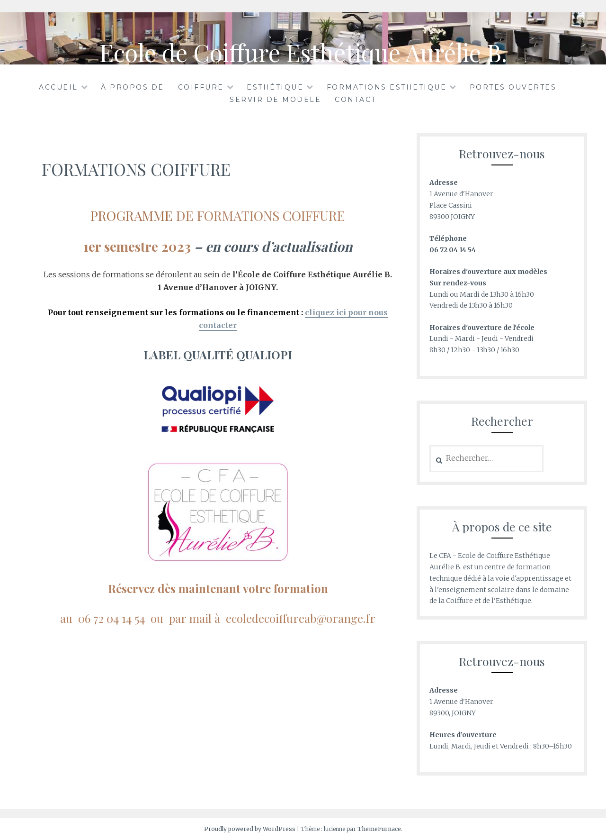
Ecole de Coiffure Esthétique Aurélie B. (303, 52)
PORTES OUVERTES (513, 87)
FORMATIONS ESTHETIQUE (387, 87)
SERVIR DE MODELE (275, 99)
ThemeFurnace (379, 828)
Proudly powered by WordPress (249, 828)
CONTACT (355, 99)
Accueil (58, 87)
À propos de (132, 87)
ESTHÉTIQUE (275, 87)
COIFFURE (201, 87)
